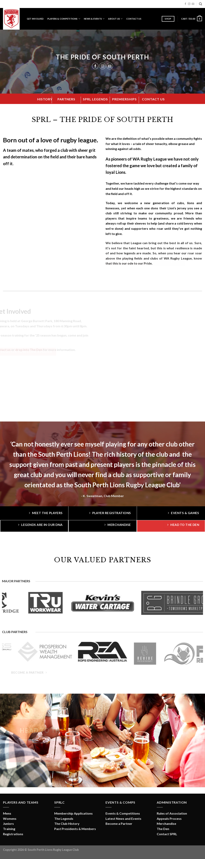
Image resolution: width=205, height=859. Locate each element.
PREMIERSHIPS (124, 99)
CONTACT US (153, 99)
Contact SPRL (167, 834)
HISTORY (44, 99)
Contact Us (133, 18)
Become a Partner (119, 823)
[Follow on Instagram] (189, 4)
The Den (163, 829)
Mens (7, 813)
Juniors (8, 823)
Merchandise (166, 823)
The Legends (63, 818)
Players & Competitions (63, 19)
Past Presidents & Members (75, 829)
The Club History (66, 823)
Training (9, 829)
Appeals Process (169, 818)
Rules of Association (172, 813)
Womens (9, 818)
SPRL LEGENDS (95, 99)
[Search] (200, 4)
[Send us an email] (193, 4)
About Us (115, 19)
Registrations (13, 834)
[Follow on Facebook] (185, 4)
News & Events (94, 19)
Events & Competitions (123, 813)
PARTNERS (66, 99)
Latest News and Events (123, 818)
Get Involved (35, 18)
